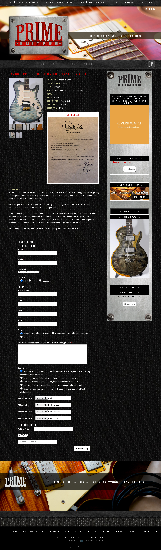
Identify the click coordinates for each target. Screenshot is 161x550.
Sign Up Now (129, 304)
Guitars (48, 2)
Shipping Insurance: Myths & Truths (126, 162)
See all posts (129, 169)
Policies (115, 2)
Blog (140, 2)
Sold (82, 2)
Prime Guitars (72, 538)
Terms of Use (103, 546)
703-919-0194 (146, 9)
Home (10, 2)
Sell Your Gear (97, 2)
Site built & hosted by (81, 541)
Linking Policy (67, 546)
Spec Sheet (73, 148)
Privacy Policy (77, 546)
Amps (60, 2)
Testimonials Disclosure (90, 546)
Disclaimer (57, 546)
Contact (128, 2)
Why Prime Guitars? (28, 2)
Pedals (71, 2)
